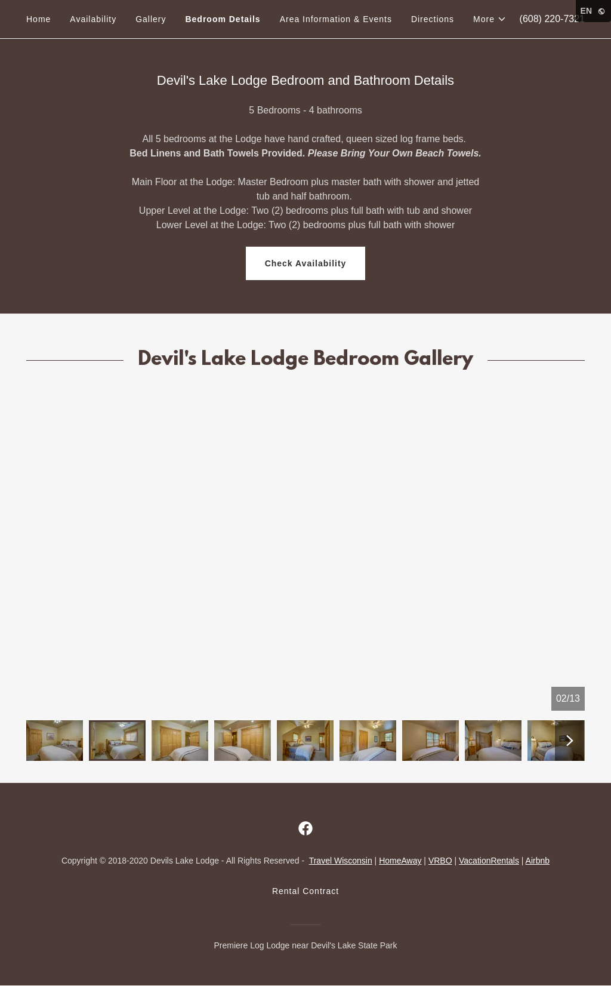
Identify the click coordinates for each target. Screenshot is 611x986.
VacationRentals (489, 860)
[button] (490, 19)
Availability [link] (93, 19)
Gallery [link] (150, 19)
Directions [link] (432, 19)
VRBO (440, 860)
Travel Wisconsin (340, 860)
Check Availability (306, 263)
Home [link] (38, 19)
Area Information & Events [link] (336, 19)
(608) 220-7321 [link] (552, 19)
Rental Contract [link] (305, 891)
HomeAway (400, 860)
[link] (305, 828)
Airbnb (538, 860)
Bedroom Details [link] (222, 19)
